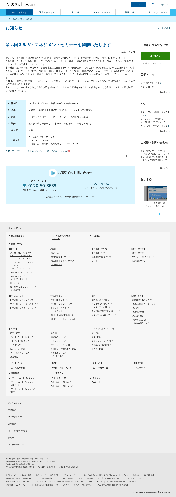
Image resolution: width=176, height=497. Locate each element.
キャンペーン (17, 363)
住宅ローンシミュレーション (63, 319)
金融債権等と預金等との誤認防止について (21, 478)
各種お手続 (138, 363)
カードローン (138, 253)
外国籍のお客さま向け (101, 345)
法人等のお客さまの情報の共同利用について (100, 475)
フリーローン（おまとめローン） (24, 304)
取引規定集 (54, 475)
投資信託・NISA (98, 253)
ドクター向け (97, 349)
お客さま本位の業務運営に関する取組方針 (112, 485)
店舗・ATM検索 (147, 87)
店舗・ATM (97, 363)
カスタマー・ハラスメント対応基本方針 (77, 485)
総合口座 (55, 253)
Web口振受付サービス (19, 353)
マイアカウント (58, 373)
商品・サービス (18, 243)
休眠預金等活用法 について (72, 478)
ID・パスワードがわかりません (154, 126)
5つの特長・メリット (150, 63)
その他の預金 (56, 264)
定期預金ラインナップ (60, 256)
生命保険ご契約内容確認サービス (106, 311)
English (163, 4)
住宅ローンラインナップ (61, 304)
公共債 (94, 260)
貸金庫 (54, 333)
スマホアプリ (16, 333)
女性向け (95, 333)
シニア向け (96, 337)
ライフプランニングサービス (104, 315)
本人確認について (93, 478)
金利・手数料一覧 (100, 368)
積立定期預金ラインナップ (62, 260)
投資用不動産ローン (59, 300)
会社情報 (74, 12)
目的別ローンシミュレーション (23, 308)
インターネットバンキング (21, 337)
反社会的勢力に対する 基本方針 (17, 482)
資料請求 (15, 373)
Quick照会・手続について (62, 386)
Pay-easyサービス (17, 349)
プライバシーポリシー (71, 475)
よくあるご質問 (18, 368)
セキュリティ (139, 368)
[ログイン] (138, 4)
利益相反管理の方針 (112, 478)
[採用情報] (88, 423)
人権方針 (125, 475)
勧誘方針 (136, 475)
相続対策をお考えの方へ (142, 300)
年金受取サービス (58, 341)
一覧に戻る (165, 27)
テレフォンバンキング (19, 341)
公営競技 (14, 357)
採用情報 (129, 12)
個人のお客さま (19, 12)
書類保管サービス (58, 337)
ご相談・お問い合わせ (61, 368)
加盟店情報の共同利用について (46, 485)
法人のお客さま (47, 12)
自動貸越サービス (140, 260)
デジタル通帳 (16, 345)
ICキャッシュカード (18, 283)
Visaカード (96, 382)
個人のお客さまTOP (19, 236)
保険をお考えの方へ (100, 300)
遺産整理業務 (138, 312)
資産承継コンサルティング (143, 304)
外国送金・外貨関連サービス (63, 349)
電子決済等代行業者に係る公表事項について (123, 482)
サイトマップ (10, 475)
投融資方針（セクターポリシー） (18, 485)
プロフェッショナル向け (102, 341)
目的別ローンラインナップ (21, 300)
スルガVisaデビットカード (21, 272)
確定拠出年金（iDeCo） (102, 256)
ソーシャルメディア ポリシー (135, 478)
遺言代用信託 (138, 316)
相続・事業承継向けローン (62, 315)
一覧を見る (163, 92)
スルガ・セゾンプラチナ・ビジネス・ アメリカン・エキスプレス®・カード (21, 256)
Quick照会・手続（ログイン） (64, 382)
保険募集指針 (149, 475)
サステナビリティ (102, 12)
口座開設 (154, 56)
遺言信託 (136, 308)
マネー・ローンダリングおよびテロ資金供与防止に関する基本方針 (58, 482)
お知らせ (56, 363)
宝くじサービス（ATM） (61, 345)
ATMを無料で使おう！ (150, 83)
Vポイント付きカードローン (144, 256)
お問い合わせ (41, 475)
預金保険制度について (49, 478)
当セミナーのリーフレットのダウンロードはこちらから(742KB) (37, 150)
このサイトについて (94, 482)
